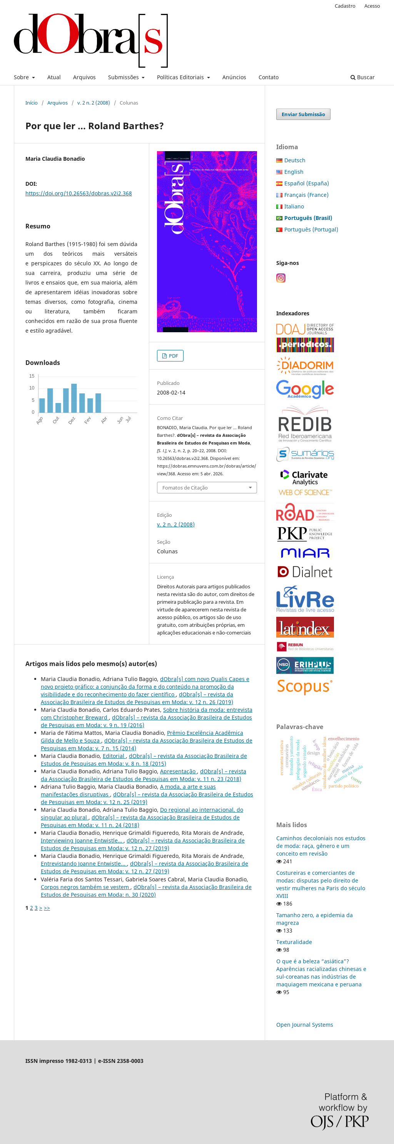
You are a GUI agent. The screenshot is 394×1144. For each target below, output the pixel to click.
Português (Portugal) (311, 229)
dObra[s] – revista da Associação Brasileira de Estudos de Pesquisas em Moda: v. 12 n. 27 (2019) (143, 844)
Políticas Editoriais (181, 77)
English (294, 171)
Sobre (22, 77)
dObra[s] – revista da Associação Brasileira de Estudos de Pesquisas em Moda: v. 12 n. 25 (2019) (147, 798)
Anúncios (234, 77)
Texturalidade (294, 942)
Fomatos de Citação (185, 487)
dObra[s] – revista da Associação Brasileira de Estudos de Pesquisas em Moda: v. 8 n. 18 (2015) (144, 759)
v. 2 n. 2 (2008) (93, 102)
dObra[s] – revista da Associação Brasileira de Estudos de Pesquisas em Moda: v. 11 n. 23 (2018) (143, 775)
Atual (54, 77)
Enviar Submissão (303, 114)
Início (31, 102)
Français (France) (306, 194)
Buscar (363, 77)
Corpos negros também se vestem (85, 887)
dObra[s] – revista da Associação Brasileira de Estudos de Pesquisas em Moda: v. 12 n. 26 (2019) (137, 698)
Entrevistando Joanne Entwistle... (84, 863)
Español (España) (306, 183)
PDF (173, 355)
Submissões (124, 77)
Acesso (372, 5)
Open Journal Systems (304, 1024)
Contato (269, 77)
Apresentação (178, 771)
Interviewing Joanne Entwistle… (82, 840)
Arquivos (84, 77)
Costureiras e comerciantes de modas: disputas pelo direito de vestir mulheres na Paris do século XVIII (320, 884)
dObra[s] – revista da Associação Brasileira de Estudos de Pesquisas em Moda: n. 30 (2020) (146, 890)
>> (47, 907)
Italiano (294, 206)
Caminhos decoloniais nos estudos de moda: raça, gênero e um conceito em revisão (321, 845)
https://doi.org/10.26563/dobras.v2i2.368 (78, 193)
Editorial (114, 755)
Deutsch (295, 160)
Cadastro (345, 5)
